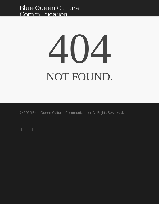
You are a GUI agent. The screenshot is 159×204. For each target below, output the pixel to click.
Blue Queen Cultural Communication (50, 11)
